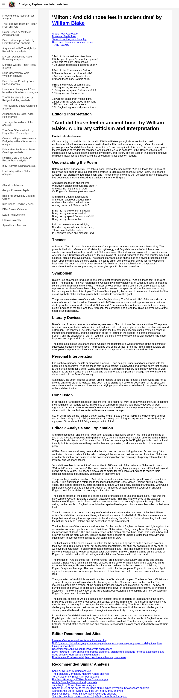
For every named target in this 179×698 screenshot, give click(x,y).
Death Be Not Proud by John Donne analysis (18, 82)
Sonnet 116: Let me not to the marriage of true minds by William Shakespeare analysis (100, 688)
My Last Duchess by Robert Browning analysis (17, 58)
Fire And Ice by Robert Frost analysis (18, 17)
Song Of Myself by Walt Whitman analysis (15, 74)
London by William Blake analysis (16, 172)
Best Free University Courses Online (18, 197)
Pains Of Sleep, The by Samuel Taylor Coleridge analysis (84, 693)
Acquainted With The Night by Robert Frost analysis (19, 50)
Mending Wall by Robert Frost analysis (19, 66)
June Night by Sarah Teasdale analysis (74, 685)
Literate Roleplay (11, 220)
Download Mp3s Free (64, 36)
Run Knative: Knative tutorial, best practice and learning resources (89, 657)
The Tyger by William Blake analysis (17, 123)
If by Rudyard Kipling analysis (18, 166)
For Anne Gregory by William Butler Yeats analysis (80, 679)
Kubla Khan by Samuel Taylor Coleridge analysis (18, 151)
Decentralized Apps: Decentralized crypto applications (82, 649)
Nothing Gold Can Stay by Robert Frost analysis (17, 159)
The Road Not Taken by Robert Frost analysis (19, 25)
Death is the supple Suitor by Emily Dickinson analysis (18, 41)
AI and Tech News (12, 185)
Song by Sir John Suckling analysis (71, 671)
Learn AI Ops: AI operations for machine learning (79, 640)
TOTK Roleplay (60, 45)
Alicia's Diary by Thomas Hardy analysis (74, 682)
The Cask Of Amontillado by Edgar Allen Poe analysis (18, 131)
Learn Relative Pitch (13, 214)
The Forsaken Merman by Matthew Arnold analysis (80, 673)
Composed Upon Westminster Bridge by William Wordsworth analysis (19, 141)
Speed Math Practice (14, 225)
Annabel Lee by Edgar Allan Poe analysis (17, 115)
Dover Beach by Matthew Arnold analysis (16, 33)
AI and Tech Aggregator (65, 33)
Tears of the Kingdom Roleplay (69, 39)
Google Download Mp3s (15, 190)
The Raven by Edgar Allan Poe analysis (19, 107)
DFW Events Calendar (14, 209)
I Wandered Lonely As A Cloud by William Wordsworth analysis (20, 91)
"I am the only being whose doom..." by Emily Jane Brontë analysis (89, 696)
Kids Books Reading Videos (17, 204)
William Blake (68, 23)
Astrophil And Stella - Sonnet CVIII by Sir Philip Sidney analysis (87, 690)
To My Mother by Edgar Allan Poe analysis (76, 676)
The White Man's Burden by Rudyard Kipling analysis (17, 99)
